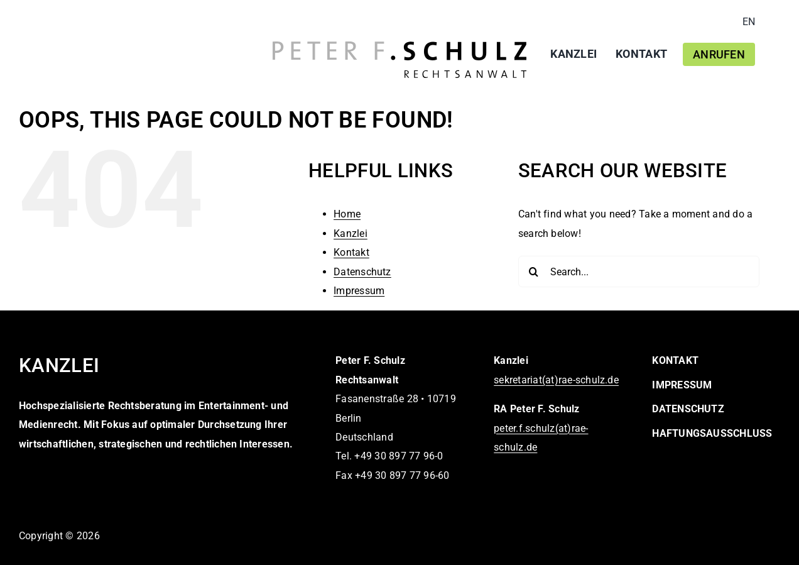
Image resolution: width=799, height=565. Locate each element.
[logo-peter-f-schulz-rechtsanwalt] (399, 46)
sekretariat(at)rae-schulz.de (556, 380)
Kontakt (351, 252)
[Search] (534, 271)
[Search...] (638, 271)
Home (347, 214)
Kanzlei (350, 233)
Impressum (359, 291)
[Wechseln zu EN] (748, 22)
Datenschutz (362, 272)
